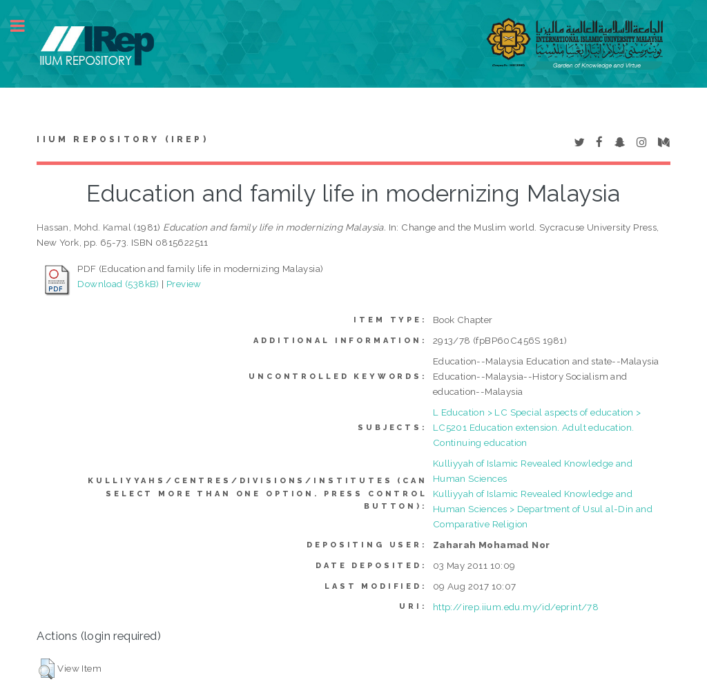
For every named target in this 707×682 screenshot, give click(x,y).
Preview (184, 283)
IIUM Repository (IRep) (122, 139)
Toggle (25, 26)
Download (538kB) (118, 283)
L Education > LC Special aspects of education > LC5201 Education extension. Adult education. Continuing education (537, 427)
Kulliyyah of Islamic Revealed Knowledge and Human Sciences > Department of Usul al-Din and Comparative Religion (542, 508)
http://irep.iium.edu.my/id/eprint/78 (516, 606)
